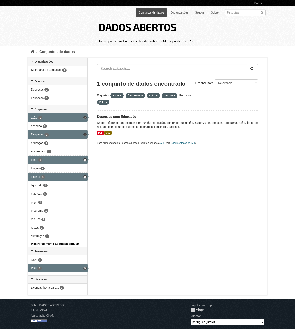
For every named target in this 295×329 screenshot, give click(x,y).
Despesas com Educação (116, 116)
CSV (108, 133)
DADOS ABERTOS (137, 27)
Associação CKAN (42, 315)
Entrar (258, 3)
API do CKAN (39, 310)
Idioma (195, 316)
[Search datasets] (245, 12)
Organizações (179, 12)
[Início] (32, 52)
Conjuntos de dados (151, 12)
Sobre (215, 12)
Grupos (199, 12)
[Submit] (262, 12)
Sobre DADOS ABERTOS (47, 305)
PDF (100, 133)
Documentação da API (183, 143)
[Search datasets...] (172, 68)
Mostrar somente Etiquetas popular (55, 243)
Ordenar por (203, 83)
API (162, 143)
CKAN (197, 310)
